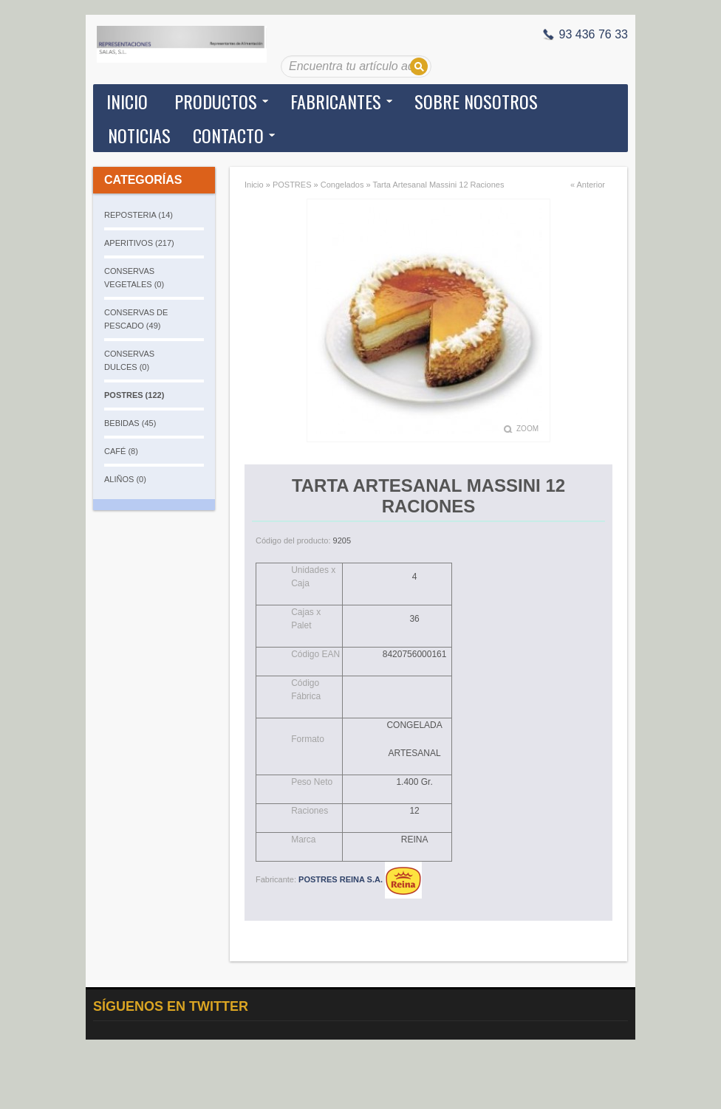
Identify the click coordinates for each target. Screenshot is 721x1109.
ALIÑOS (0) (125, 479)
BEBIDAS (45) (130, 423)
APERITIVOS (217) (139, 242)
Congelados (342, 184)
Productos (215, 101)
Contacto (228, 135)
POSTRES (292, 184)
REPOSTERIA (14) (138, 214)
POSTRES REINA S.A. (360, 879)
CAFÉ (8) (121, 451)
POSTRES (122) (134, 395)
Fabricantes (335, 101)
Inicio (127, 101)
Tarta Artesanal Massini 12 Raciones (438, 184)
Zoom (527, 429)
